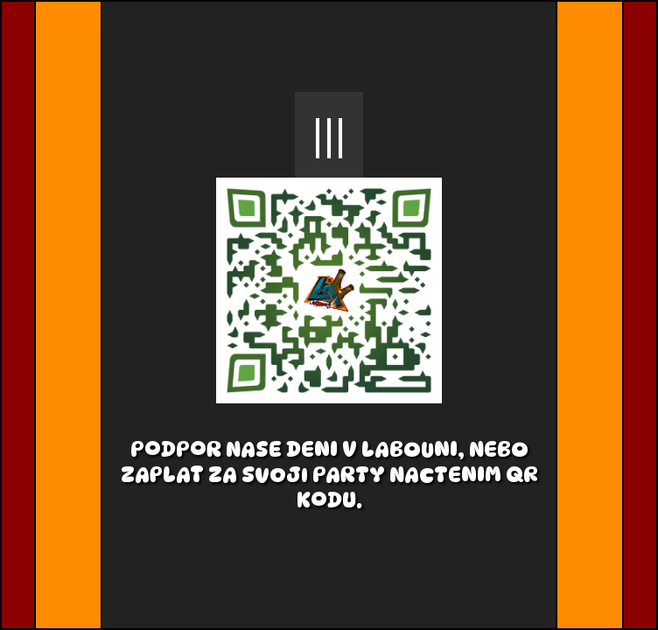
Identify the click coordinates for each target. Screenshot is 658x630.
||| (329, 134)
